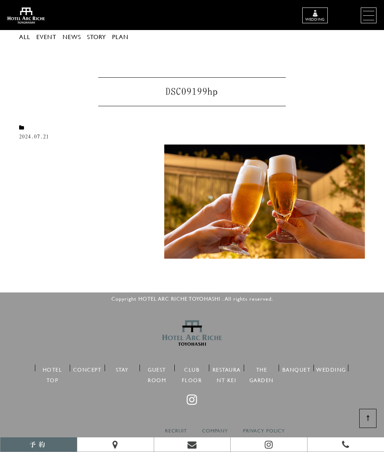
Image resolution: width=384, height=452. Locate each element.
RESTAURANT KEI (227, 368)
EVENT (46, 36)
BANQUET (296, 368)
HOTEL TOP (52, 368)
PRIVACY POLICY (264, 430)
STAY (122, 368)
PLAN (120, 36)
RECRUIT (176, 430)
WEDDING (331, 368)
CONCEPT (87, 368)
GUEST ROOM (157, 368)
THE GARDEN (261, 368)
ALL (24, 36)
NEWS (72, 36)
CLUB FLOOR (192, 368)
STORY (96, 36)
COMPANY (215, 430)
